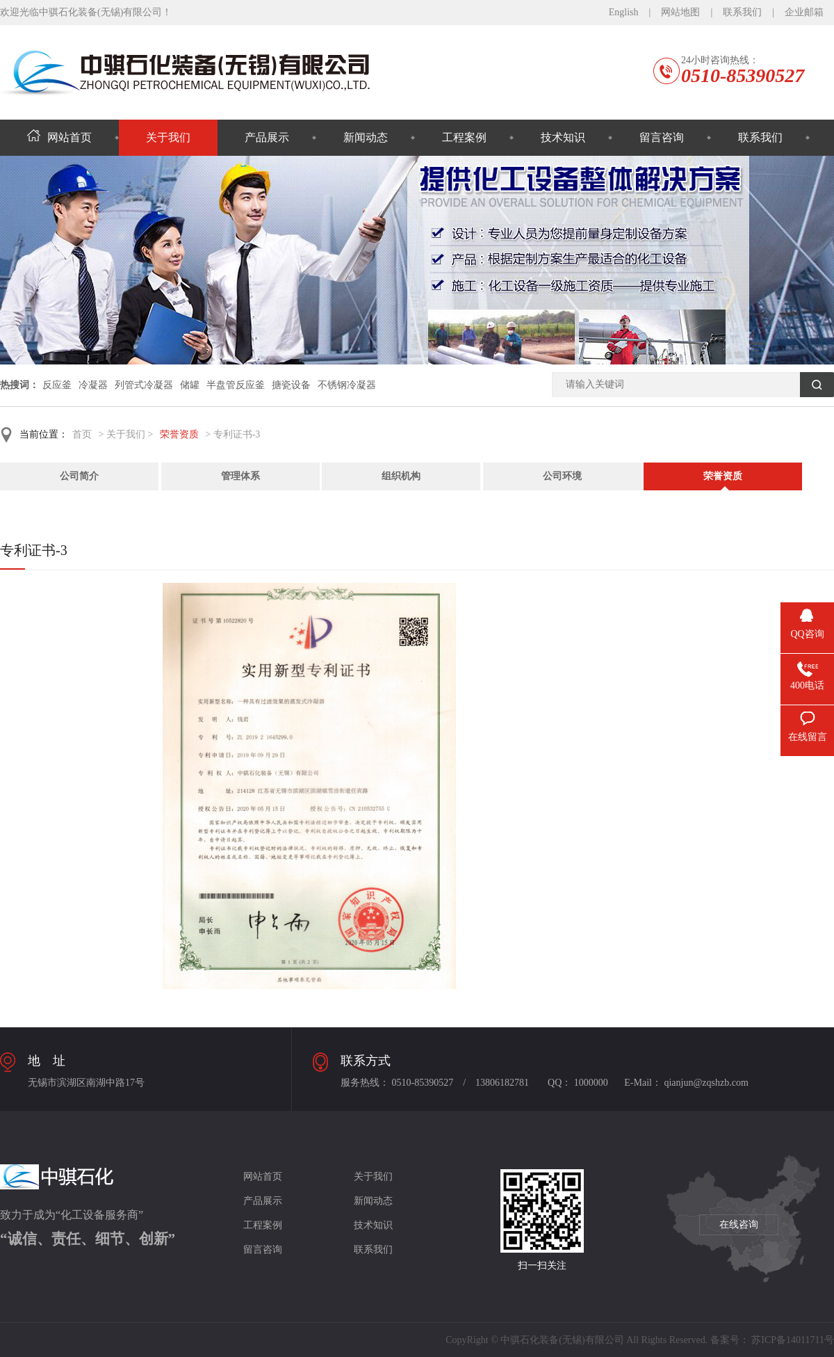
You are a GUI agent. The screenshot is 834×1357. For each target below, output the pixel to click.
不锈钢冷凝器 (347, 385)
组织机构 (401, 476)
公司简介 (79, 476)
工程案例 (464, 137)
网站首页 (59, 137)
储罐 (189, 385)
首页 (82, 434)
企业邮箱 (804, 12)
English (624, 12)
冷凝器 (93, 385)
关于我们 (168, 137)
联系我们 (742, 12)
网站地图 (680, 12)
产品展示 (267, 137)
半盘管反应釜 (235, 385)
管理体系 (240, 476)
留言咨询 (661, 137)
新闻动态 (365, 137)
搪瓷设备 (291, 385)
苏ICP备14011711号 (792, 1340)
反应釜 (57, 385)
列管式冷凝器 (144, 385)
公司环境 (562, 476)
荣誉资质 (179, 434)
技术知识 (563, 137)
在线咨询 (738, 1224)
